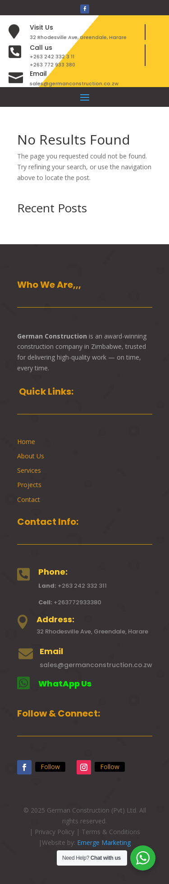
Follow (50, 766)
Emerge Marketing (104, 842)
